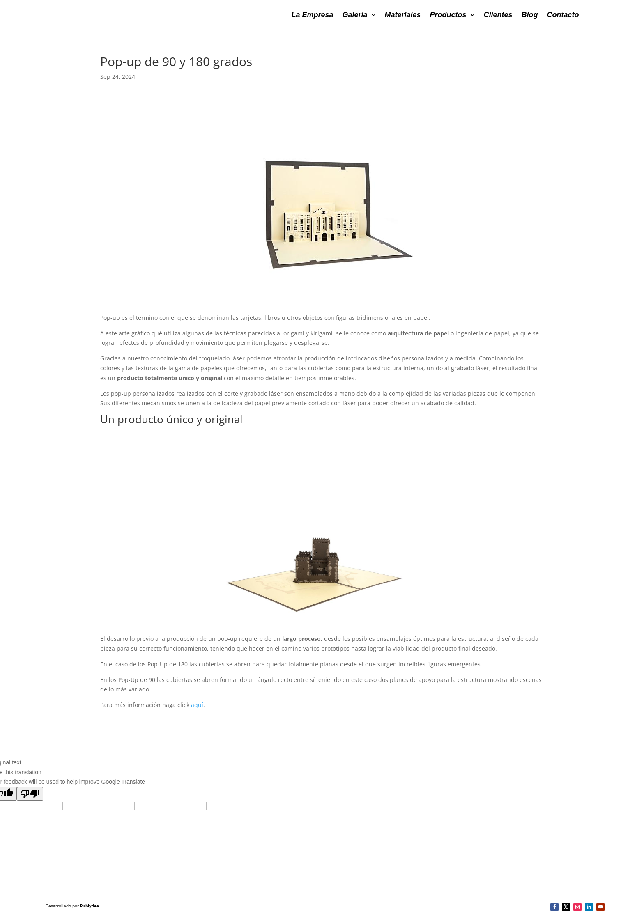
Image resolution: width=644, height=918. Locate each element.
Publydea (89, 906)
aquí (197, 705)
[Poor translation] (30, 794)
